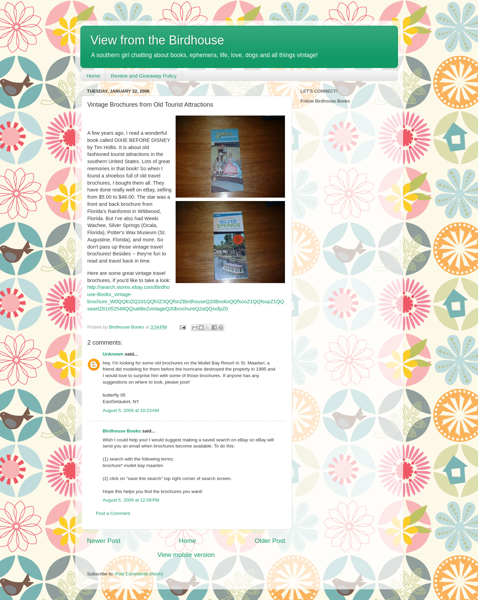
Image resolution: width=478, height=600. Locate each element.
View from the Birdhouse (157, 40)
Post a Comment (113, 513)
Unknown (113, 354)
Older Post (270, 540)
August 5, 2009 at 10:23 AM (131, 410)
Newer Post (104, 540)
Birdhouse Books (122, 431)
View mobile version (186, 554)
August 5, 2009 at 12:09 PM (131, 500)
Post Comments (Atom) (139, 573)
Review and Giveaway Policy (144, 76)
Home (93, 76)
